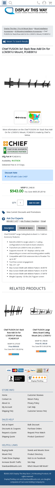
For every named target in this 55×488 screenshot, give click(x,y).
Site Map (31, 462)
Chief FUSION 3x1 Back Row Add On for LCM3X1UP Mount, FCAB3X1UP (14, 334)
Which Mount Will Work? (38, 466)
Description (9, 228)
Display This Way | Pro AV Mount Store (18, 28)
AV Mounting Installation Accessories (28, 31)
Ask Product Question (29, 221)
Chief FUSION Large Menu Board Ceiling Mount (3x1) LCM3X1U (41, 332)
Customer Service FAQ (37, 411)
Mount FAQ (7, 454)
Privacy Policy (33, 403)
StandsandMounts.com (12, 466)
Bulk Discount (33, 424)
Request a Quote (9, 432)
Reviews (41, 228)
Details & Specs (26, 228)
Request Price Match (36, 432)
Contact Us (6, 399)
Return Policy (33, 399)
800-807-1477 (12, 221)
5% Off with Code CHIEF (17, 176)
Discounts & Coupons (11, 428)
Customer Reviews (35, 395)
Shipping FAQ (7, 411)
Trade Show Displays (11, 458)
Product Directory (35, 454)
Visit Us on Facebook (36, 458)
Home (4, 395)
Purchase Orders (35, 428)
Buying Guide (7, 450)
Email (43, 221)
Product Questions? (36, 436)
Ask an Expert (8, 424)
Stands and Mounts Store (38, 450)
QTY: (14, 202)
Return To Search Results (15, 41)
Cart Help (31, 407)
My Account (7, 407)
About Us (6, 403)
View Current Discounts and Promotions (24, 212)
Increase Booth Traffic (11, 462)
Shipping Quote (8, 436)
